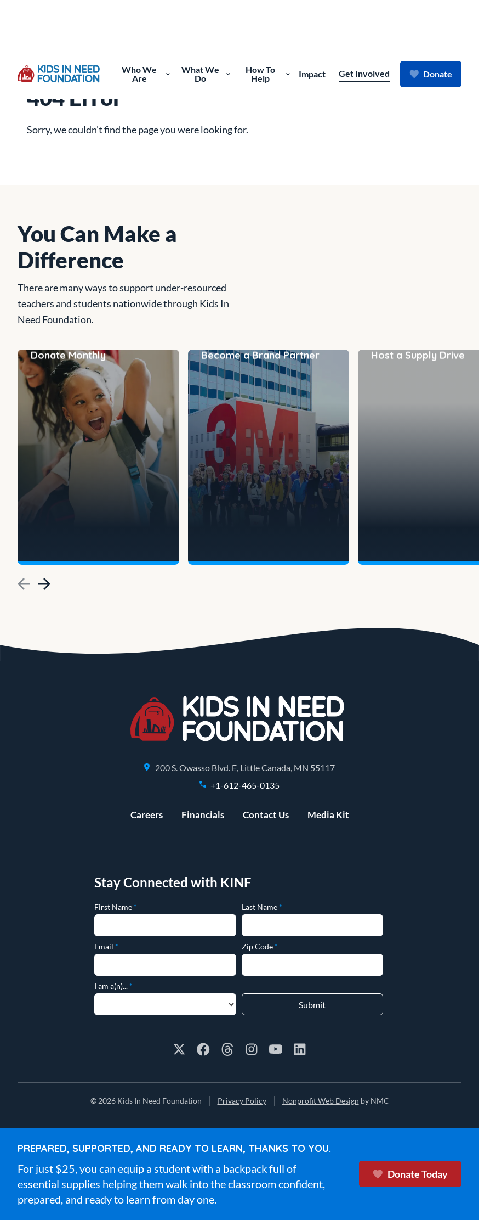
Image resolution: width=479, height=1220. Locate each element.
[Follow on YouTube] (275, 1049)
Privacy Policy (242, 1100)
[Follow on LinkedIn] (299, 1049)
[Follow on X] (179, 1049)
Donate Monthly (68, 541)
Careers (146, 814)
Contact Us (266, 814)
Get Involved (364, 73)
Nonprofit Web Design (320, 1100)
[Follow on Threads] (227, 1049)
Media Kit (328, 814)
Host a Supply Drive (418, 541)
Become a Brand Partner (260, 541)
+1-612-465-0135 (245, 785)
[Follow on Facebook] (203, 1049)
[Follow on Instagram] (251, 1049)
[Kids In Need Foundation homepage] (59, 73)
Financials (202, 814)
